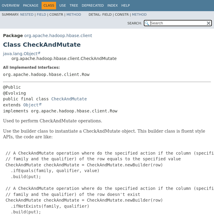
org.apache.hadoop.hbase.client (58, 35)
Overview (11, 6)
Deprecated (93, 6)
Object (31, 104)
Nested (26, 15)
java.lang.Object (20, 53)
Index (112, 6)
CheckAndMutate (69, 98)
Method (73, 15)
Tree (74, 6)
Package (31, 6)
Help (125, 6)
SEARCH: (134, 23)
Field (41, 15)
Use (62, 6)
